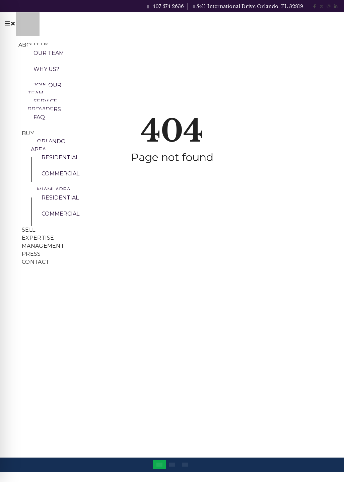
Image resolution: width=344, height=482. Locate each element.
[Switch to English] (159, 464)
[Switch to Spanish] (185, 464)
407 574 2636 (165, 6)
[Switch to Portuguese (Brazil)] (172, 464)
